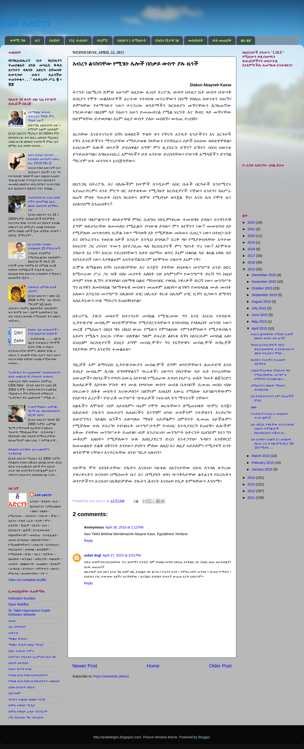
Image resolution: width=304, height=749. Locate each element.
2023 (251, 222)
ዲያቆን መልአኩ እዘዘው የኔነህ (26, 699)
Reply (88, 541)
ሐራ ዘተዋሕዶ (17, 627)
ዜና (37, 40)
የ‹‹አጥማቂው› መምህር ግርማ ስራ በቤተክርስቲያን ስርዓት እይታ (44, 411)
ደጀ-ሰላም (14, 693)
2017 (251, 256)
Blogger (204, 737)
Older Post (220, 665)
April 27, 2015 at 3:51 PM (122, 555)
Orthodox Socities (21, 598)
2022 (251, 229)
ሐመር (12, 621)
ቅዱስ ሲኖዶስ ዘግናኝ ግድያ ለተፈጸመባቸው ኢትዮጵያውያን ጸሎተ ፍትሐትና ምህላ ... (272, 349)
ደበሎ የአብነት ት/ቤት (21, 687)
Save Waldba (18, 604)
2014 (251, 478)
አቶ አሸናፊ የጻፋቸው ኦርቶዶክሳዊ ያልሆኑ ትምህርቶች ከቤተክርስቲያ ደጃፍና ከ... (272, 429)
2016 (251, 262)
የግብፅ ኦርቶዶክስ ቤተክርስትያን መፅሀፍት (34, 681)
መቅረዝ (13, 633)
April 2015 (260, 328)
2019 (251, 242)
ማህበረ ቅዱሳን (17, 639)
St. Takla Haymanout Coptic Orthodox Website (29, 612)
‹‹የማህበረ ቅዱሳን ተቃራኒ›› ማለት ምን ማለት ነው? (41, 116)
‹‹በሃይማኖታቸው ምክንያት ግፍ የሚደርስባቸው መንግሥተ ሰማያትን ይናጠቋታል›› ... (270, 375)
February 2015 (263, 463)
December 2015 (264, 275)
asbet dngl (92, 555)
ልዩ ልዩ (246, 40)
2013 (251, 484)
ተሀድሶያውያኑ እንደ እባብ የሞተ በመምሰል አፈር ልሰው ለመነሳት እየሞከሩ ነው (44, 204)
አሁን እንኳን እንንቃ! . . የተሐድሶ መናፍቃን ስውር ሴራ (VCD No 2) (44, 159)
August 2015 (262, 301)
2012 (251, 491)
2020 (251, 236)
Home (153, 665)
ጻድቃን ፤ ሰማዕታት (131, 40)
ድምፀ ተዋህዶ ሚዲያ (21, 705)
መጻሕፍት (195, 40)
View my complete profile (27, 580)
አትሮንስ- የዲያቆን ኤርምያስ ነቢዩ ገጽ (32, 657)
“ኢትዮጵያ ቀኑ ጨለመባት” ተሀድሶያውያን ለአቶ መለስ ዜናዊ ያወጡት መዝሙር (34, 374)
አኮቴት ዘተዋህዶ (18, 663)
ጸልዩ (253, 407)
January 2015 (262, 469)
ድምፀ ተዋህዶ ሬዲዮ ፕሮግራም (28, 711)
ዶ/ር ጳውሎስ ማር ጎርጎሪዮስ (25, 717)
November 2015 (264, 281)
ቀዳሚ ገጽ (17, 40)
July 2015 (259, 308)
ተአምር (102, 40)
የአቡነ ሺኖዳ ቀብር (20, 669)
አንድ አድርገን (25, 22)
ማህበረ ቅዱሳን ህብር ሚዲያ (26, 645)
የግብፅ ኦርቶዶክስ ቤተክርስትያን (28, 675)
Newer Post (84, 665)
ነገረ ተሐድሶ (78, 40)
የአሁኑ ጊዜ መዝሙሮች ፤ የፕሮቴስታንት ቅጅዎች (43, 332)
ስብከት (54, 40)
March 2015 (261, 456)
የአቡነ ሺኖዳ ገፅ (167, 40)
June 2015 (260, 315)
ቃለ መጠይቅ (221, 40)
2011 (251, 497)
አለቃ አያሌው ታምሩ (21, 651)
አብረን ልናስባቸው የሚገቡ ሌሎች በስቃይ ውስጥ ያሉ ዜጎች (272, 336)
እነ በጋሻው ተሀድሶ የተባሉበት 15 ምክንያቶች (44, 246)
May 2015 (260, 321)
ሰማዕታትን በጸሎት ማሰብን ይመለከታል (268, 387)
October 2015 (262, 288)
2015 (251, 269)
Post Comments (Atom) (111, 676)
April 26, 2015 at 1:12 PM (124, 527)
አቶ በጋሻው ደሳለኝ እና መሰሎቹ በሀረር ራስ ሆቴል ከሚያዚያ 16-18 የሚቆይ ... (272, 443)
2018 (251, 249)
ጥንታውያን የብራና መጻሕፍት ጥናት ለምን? (269, 416)
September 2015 (265, 295)
